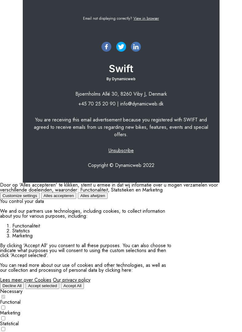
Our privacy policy (71, 279)
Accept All (72, 285)
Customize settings (19, 195)
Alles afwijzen (92, 195)
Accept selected (42, 285)
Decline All (12, 285)
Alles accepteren (59, 195)
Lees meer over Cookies (25, 279)
